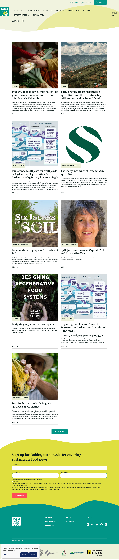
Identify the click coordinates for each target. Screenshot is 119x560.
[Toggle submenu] (33, 9)
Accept (33, 554)
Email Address (17, 466)
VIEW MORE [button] (59, 433)
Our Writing (50, 523)
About (68, 519)
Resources (49, 527)
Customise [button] (6, 554)
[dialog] (20, 551)
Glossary (49, 519)
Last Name (64, 474)
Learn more (32, 491)
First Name (16, 474)
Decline (24, 554)
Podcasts (70, 523)
